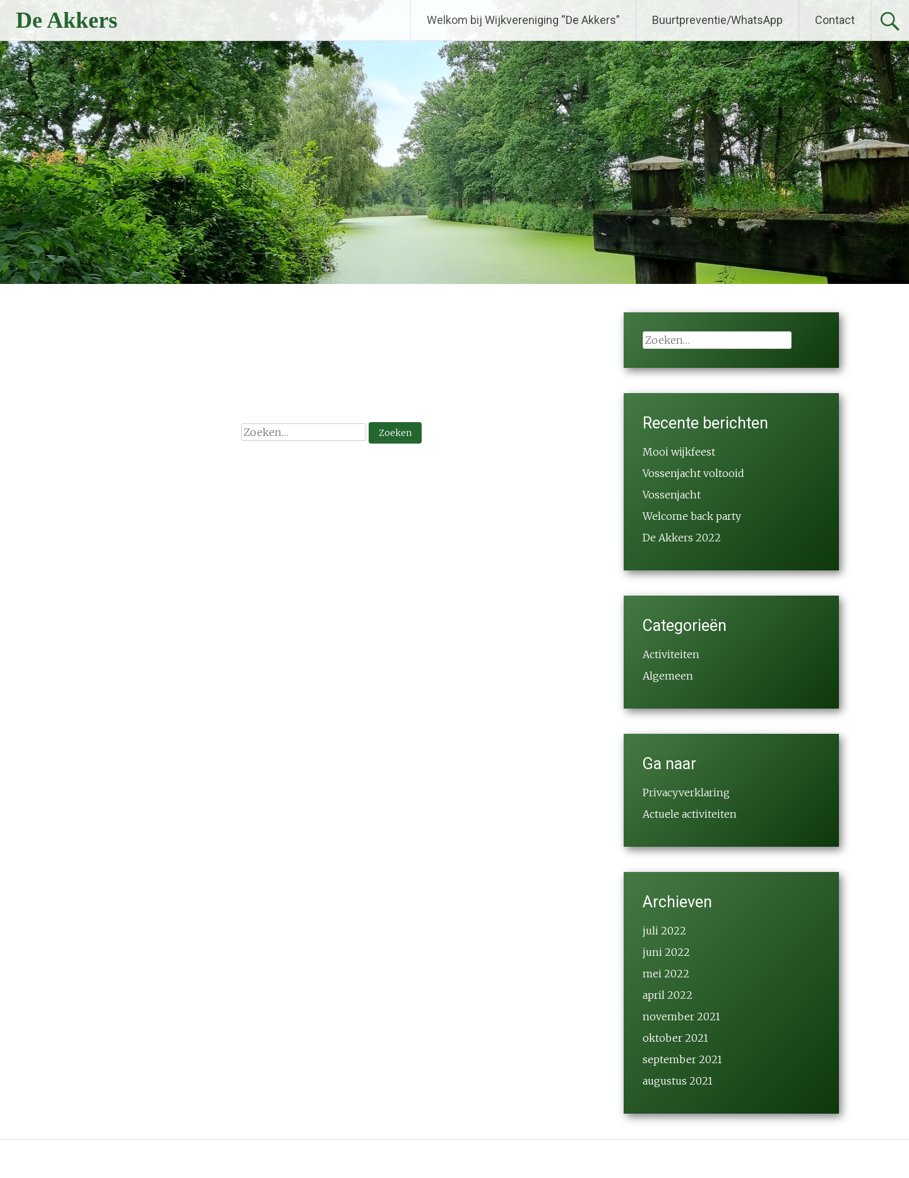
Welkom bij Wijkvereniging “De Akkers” (523, 20)
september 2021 (682, 1059)
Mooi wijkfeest (679, 451)
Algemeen (668, 675)
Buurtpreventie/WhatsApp (717, 20)
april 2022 (667, 995)
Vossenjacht (672, 494)
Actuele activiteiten (690, 814)
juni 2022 (666, 952)
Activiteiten (671, 654)
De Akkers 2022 (682, 537)
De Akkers (66, 20)
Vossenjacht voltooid (693, 473)
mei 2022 (666, 973)
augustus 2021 (678, 1081)
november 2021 (681, 1016)
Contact (835, 20)
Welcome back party (692, 516)
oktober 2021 (675, 1038)
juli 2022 (664, 930)
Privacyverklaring (686, 792)
